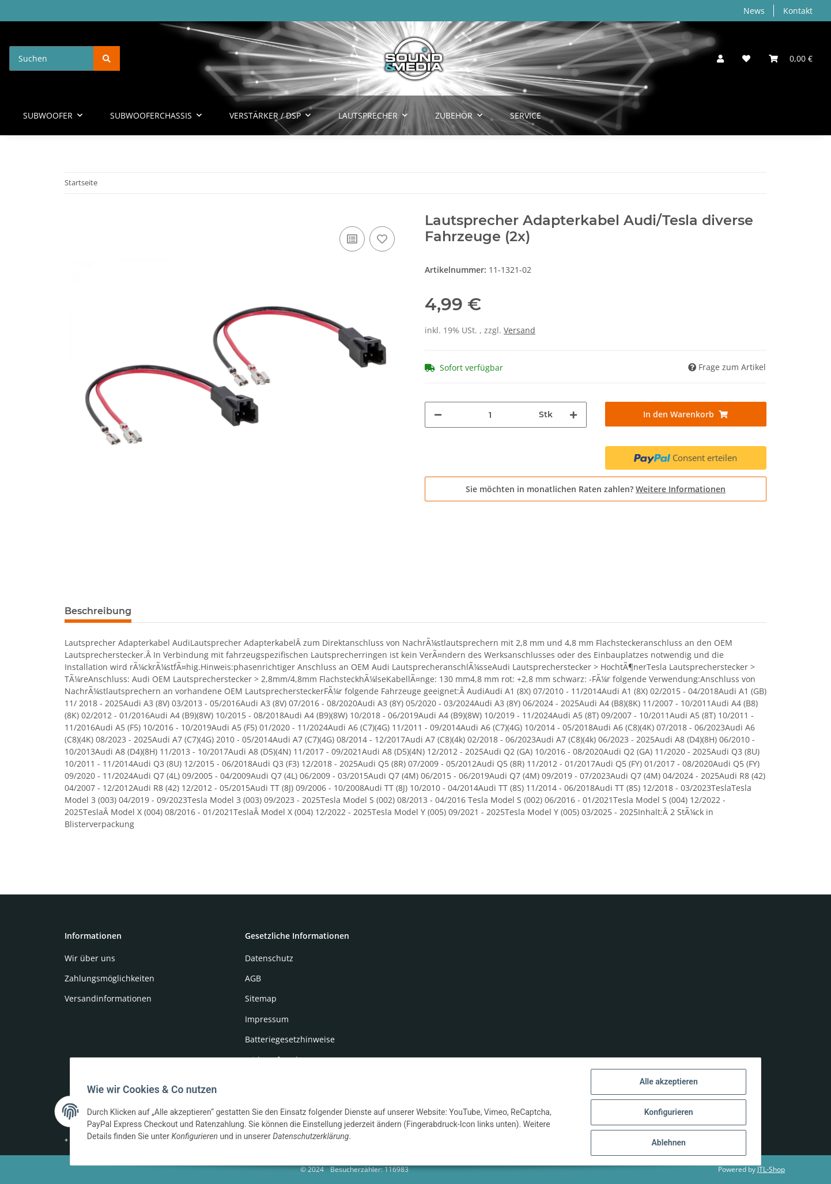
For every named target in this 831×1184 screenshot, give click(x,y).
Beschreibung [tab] (98, 611)
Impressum (267, 1019)
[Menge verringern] (438, 414)
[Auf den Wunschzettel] (382, 239)
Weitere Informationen (681, 489)
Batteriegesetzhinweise (290, 1039)
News (754, 10)
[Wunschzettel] (746, 58)
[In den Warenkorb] (686, 414)
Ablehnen (666, 1143)
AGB (253, 978)
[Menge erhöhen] (573, 414)
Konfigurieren (666, 1113)
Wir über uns (90, 958)
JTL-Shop (771, 1169)
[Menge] (490, 414)
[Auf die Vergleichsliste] (352, 239)
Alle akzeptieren (666, 1083)
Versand (519, 330)
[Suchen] (51, 58)
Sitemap (261, 998)
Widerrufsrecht (274, 1059)
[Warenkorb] (791, 58)
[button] (720, 58)
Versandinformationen (108, 998)
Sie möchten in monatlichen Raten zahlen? (596, 489)
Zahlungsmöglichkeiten (109, 978)
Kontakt (798, 10)
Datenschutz (269, 958)
